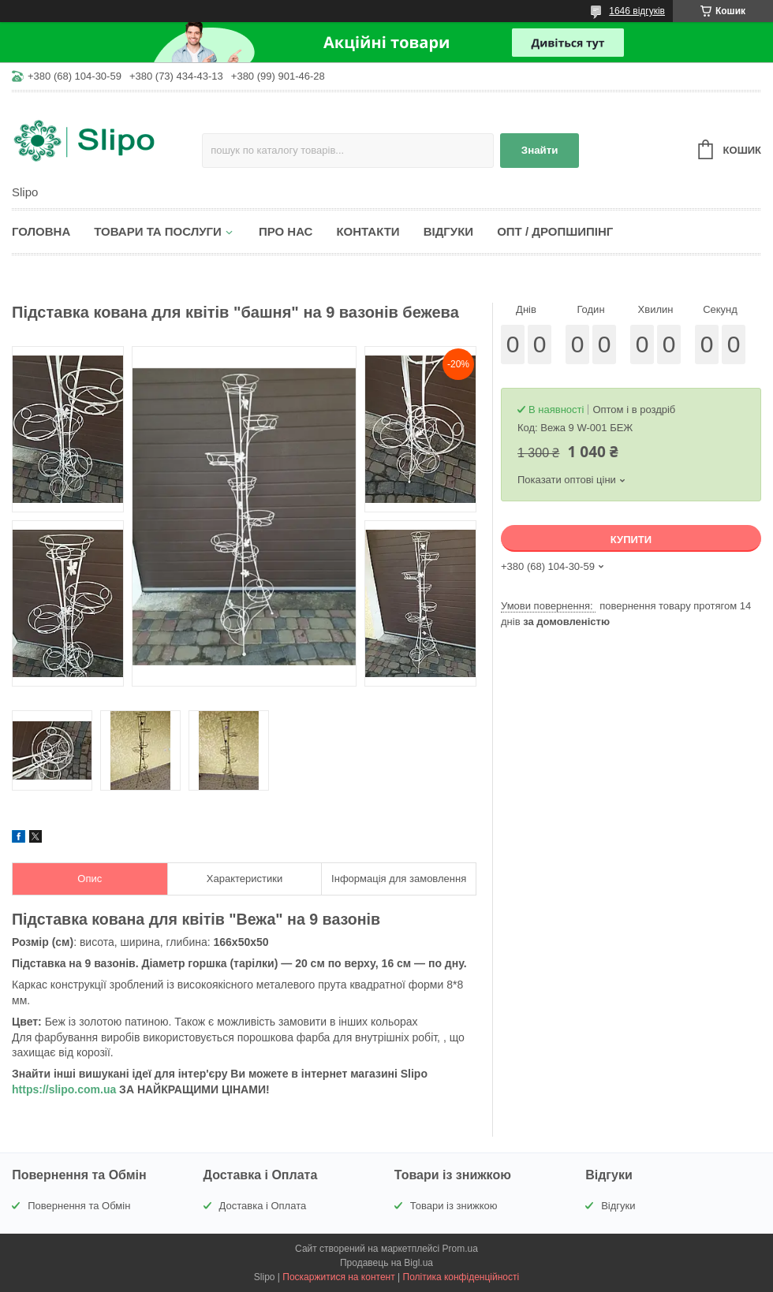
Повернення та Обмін (79, 1206)
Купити (631, 539)
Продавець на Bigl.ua (386, 1262)
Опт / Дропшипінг (555, 231)
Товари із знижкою (454, 1206)
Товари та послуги (158, 231)
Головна (41, 231)
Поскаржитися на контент (338, 1277)
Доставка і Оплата (263, 1206)
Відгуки (448, 231)
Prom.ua (460, 1248)
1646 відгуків (637, 11)
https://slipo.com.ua (64, 1089)
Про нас (286, 231)
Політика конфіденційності (461, 1277)
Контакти (367, 231)
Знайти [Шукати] (539, 150)
